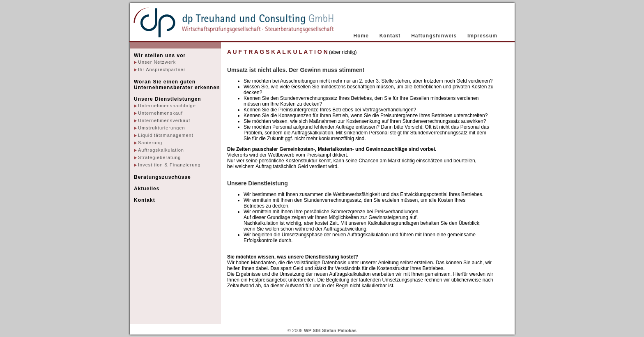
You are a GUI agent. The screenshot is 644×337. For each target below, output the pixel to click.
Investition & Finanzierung (169, 164)
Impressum (482, 36)
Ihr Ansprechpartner (162, 69)
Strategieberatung (159, 157)
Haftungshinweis (434, 36)
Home (361, 36)
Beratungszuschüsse (162, 177)
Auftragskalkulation (161, 150)
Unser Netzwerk (157, 62)
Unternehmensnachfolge (167, 105)
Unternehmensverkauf (164, 120)
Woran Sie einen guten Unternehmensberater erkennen (177, 84)
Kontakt (390, 36)
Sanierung (150, 142)
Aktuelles (146, 189)
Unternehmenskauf (160, 113)
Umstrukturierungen (161, 127)
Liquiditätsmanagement (165, 135)
